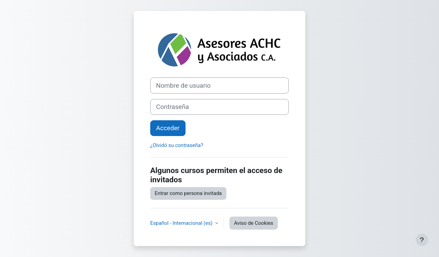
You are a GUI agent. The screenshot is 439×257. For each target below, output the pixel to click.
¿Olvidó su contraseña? (176, 145)
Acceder (168, 128)
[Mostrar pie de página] (422, 240)
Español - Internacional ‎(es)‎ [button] (182, 223)
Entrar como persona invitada (188, 193)
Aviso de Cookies (253, 223)
